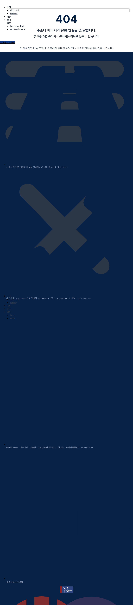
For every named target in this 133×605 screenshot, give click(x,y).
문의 (9, 19)
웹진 (9, 22)
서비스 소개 (14, 10)
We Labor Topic (17, 26)
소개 (9, 7)
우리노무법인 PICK (17, 29)
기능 (9, 16)
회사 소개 (14, 13)
